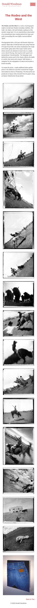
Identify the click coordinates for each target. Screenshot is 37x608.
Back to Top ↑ (31, 599)
